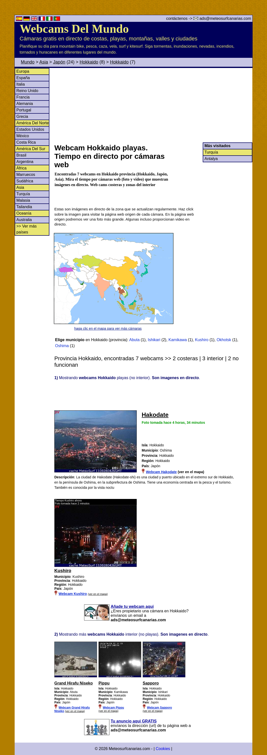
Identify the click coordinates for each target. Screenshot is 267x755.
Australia (24, 220)
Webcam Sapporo (159, 707)
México (22, 136)
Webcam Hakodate (161, 472)
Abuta (134, 340)
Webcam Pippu (113, 707)
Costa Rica (26, 142)
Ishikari (154, 340)
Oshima (62, 346)
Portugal (23, 110)
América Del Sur (30, 149)
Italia (20, 84)
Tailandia (24, 207)
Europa (22, 71)
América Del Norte (32, 123)
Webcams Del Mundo (74, 28)
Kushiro (201, 340)
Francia (23, 97)
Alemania (24, 103)
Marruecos (25, 174)
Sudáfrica (24, 181)
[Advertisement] (153, 105)
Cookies (163, 749)
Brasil (21, 155)
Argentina (24, 162)
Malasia (23, 200)
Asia (43, 62)
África (21, 168)
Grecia (22, 116)
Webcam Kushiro (73, 594)
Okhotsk (224, 340)
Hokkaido (89, 62)
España (23, 78)
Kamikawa (177, 340)
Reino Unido (27, 91)
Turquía (23, 194)
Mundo (27, 62)
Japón (59, 62)
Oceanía (23, 213)
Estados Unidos (30, 129)
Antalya (211, 159)
